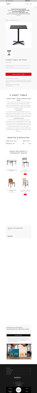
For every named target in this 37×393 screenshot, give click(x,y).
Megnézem (10, 236)
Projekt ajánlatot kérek (18, 74)
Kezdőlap (7, 20)
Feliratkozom (18, 335)
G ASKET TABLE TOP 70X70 (14, 20)
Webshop (27, 0)
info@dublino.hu (19, 385)
